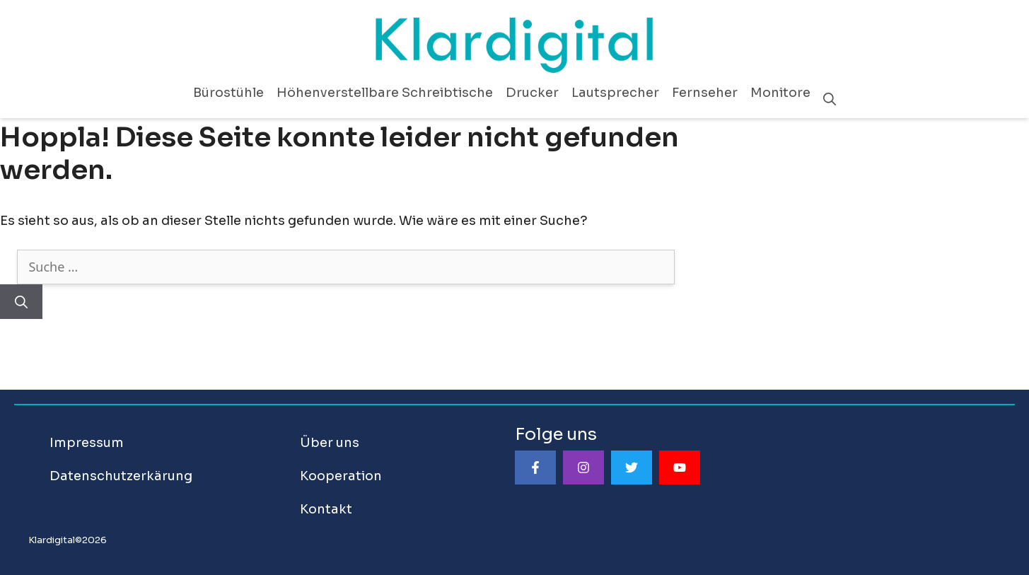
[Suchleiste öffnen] (829, 99)
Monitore (780, 92)
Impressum (87, 443)
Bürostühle (228, 92)
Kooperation (341, 476)
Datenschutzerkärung (121, 476)
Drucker (532, 92)
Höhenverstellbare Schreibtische (385, 92)
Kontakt (326, 509)
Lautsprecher (615, 92)
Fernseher (705, 92)
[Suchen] (21, 301)
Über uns (329, 443)
